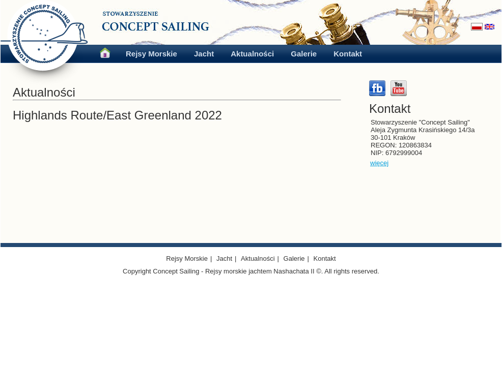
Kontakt (347, 53)
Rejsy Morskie (151, 53)
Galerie (304, 53)
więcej (379, 163)
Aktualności (252, 53)
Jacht (204, 53)
